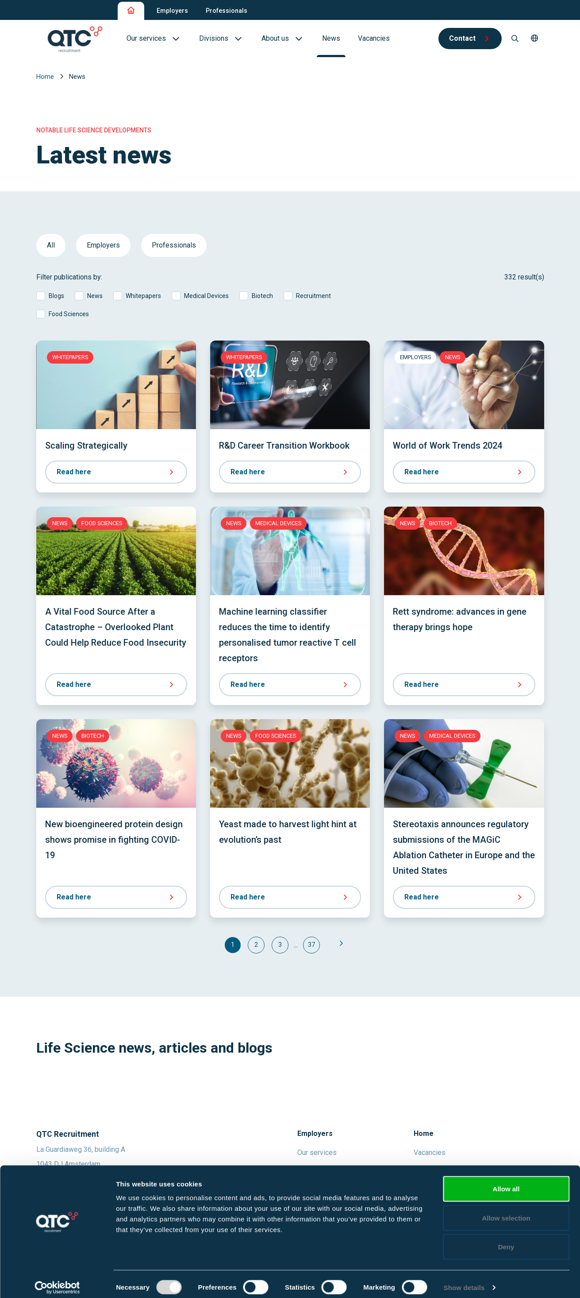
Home (46, 77)
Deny (506, 1240)
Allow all (506, 1182)
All (51, 245)
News (95, 295)
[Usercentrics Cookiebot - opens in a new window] (57, 1280)
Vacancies (430, 1152)
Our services (317, 1152)
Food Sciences (69, 314)
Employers (172, 10)
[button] (534, 38)
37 (311, 945)
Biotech (262, 295)
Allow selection (506, 1211)
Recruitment (313, 295)
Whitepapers (143, 295)
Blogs (56, 295)
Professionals (226, 10)
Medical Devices (206, 295)
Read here (116, 472)
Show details (464, 1280)
